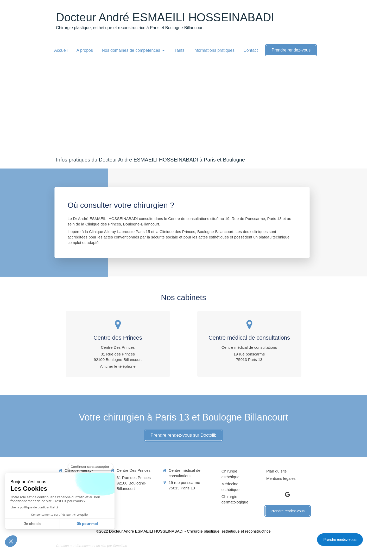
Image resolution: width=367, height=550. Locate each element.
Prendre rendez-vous (340, 540)
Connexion (301, 545)
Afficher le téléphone (118, 366)
